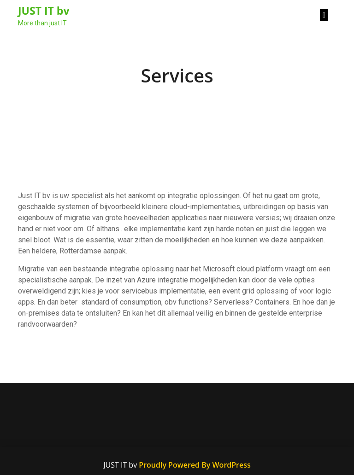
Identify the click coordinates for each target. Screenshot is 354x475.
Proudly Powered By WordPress (194, 465)
